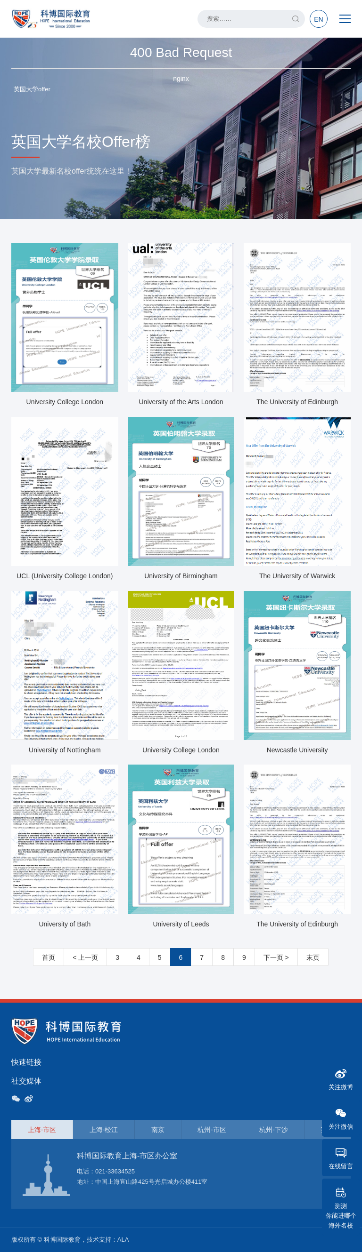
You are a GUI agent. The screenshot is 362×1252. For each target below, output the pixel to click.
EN (318, 19)
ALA (123, 1239)
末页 (313, 957)
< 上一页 (85, 957)
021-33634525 (115, 1171)
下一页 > (276, 957)
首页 (48, 957)
